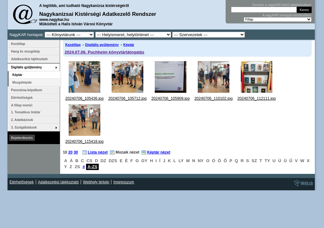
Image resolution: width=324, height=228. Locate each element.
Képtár (128, 45)
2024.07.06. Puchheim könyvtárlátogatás (104, 52)
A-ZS (92, 166)
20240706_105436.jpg (84, 98)
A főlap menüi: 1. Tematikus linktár (25, 109)
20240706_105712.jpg (127, 98)
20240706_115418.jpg (84, 141)
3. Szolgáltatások (24, 127)
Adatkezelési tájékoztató (29, 59)
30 (76, 152)
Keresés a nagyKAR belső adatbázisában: (282, 5)
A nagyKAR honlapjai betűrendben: (287, 15)
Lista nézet (98, 152)
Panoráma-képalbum (26, 90)
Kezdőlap (73, 45)
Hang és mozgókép (25, 51)
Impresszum (123, 182)
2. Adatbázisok (22, 120)
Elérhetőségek (22, 97)
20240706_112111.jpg (256, 98)
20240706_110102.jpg (213, 98)
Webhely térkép (96, 182)
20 (70, 152)
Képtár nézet (158, 152)
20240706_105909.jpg (170, 98)
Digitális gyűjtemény (102, 45)
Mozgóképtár (22, 82)
